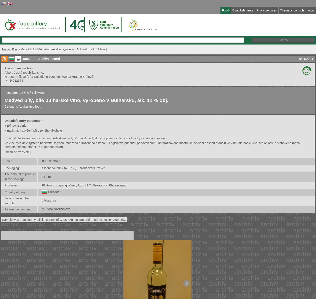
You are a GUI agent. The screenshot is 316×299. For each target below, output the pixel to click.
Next (186, 283)
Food (15, 49)
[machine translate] (17, 152)
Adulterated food (30, 106)
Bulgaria (53, 192)
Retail (27, 58)
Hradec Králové (15, 76)
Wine (25, 92)
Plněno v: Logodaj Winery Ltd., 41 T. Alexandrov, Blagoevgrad (84, 185)
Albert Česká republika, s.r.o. (24, 72)
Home (6, 49)
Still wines (38, 92)
